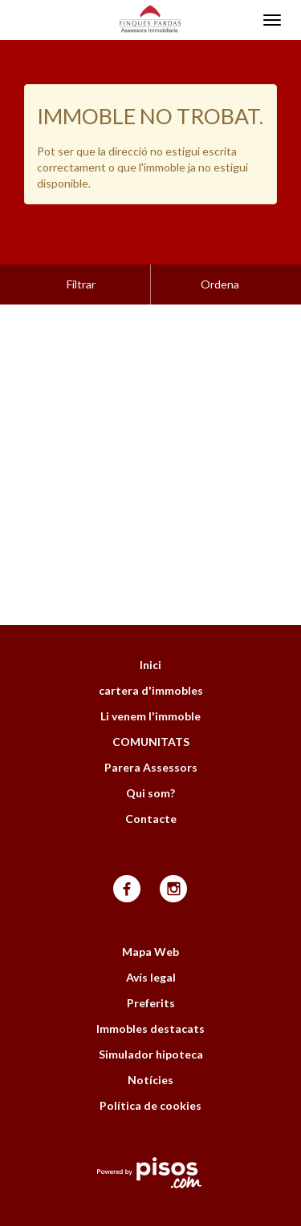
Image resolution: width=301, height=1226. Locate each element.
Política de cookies (150, 1065)
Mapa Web (150, 911)
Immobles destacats (150, 988)
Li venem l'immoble (150, 676)
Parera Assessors (150, 727)
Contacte (151, 778)
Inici (150, 624)
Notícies (150, 1040)
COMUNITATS (150, 701)
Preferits (151, 963)
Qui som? (150, 753)
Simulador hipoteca (151, 1014)
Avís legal (151, 937)
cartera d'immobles (151, 650)
